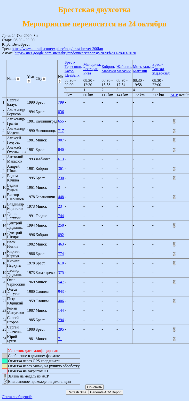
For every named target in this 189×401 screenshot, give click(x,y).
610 (61, 263)
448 (61, 197)
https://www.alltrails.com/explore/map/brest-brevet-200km (57, 49)
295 (61, 329)
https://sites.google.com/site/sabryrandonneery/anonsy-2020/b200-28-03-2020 (75, 53)
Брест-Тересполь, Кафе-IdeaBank (73, 68)
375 (61, 272)
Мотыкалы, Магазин (142, 69)
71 (60, 339)
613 (61, 159)
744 (61, 216)
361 (61, 168)
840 (61, 149)
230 (61, 178)
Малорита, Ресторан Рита (92, 68)
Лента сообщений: (17, 397)
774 (61, 254)
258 (61, 225)
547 (61, 282)
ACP (174, 95)
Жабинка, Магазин (124, 69)
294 (61, 320)
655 (61, 121)
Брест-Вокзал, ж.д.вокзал (161, 68)
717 (61, 131)
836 (61, 112)
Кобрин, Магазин (109, 69)
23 (60, 206)
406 (61, 301)
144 (61, 310)
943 (61, 291)
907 (61, 140)
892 (61, 235)
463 (61, 244)
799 (61, 102)
